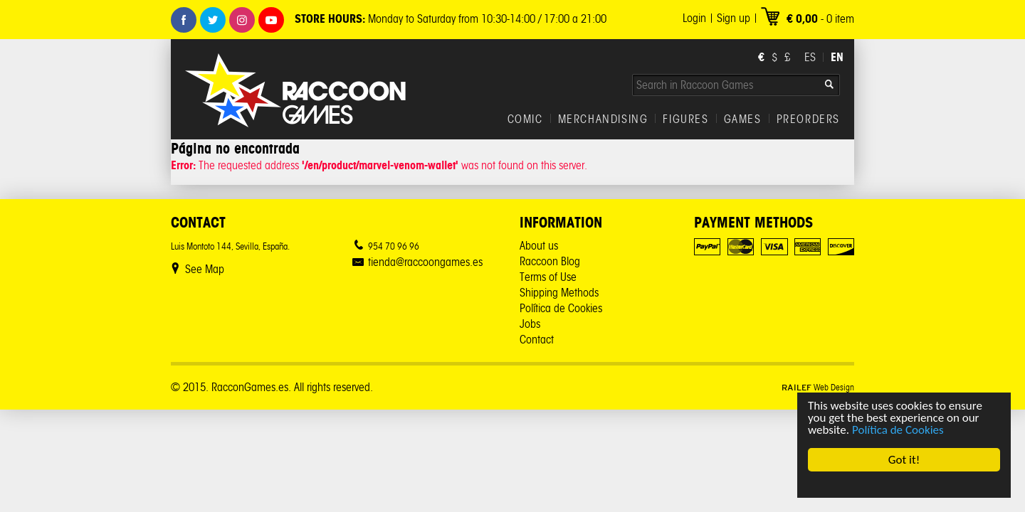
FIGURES (685, 119)
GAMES (743, 119)
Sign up (733, 18)
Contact (537, 339)
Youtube (271, 20)
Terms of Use (548, 277)
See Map (204, 269)
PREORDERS (808, 119)
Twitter (213, 20)
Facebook (183, 20)
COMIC (525, 119)
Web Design (818, 387)
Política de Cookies (898, 429)
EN (837, 57)
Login (694, 18)
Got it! (904, 459)
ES (810, 57)
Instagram (242, 20)
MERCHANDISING (603, 119)
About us (539, 245)
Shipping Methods (559, 292)
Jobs (530, 324)
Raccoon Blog (550, 261)
